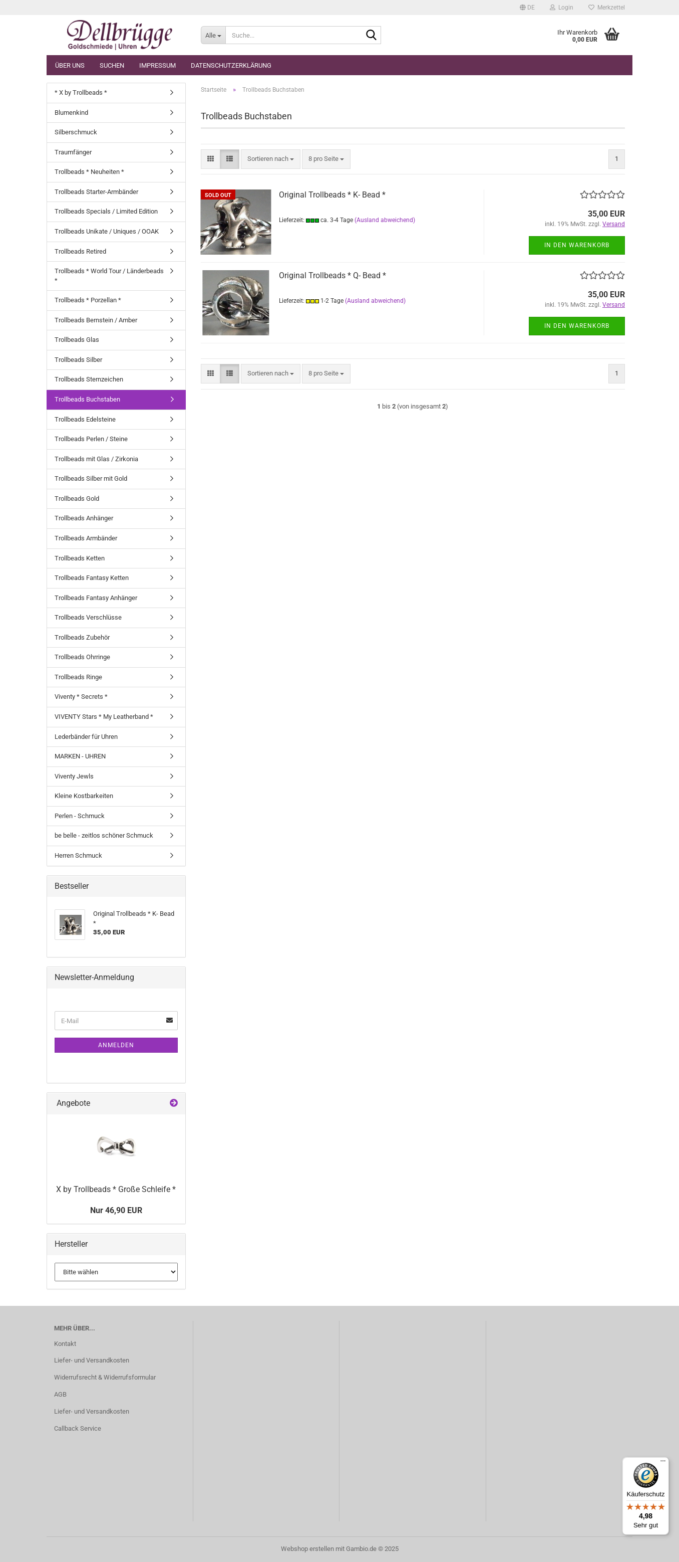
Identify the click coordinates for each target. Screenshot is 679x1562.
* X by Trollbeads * (81, 92)
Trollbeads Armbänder (86, 538)
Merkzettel (606, 7)
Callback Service (77, 1428)
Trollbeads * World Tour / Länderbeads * (109, 275)
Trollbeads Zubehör (82, 637)
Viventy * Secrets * (81, 696)
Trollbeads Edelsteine (85, 419)
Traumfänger (73, 152)
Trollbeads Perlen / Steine (91, 439)
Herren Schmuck (78, 855)
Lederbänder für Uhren (86, 736)
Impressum (157, 65)
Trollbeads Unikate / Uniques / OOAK (107, 231)
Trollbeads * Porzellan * (88, 300)
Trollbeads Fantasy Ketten (92, 577)
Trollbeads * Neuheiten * (89, 171)
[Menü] (663, 1463)
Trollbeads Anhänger (84, 518)
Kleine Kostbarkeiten (84, 796)
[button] (527, 7)
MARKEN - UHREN (80, 756)
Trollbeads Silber (78, 359)
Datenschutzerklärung (231, 65)
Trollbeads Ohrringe (82, 657)
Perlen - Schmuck (80, 816)
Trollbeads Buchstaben (87, 399)
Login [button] (561, 7)
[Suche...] (213, 35)
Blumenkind (71, 112)
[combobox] (270, 159)
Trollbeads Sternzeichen (89, 379)
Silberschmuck (76, 132)
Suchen (112, 65)
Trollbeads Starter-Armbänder (96, 192)
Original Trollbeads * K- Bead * (332, 195)
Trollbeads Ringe (78, 677)
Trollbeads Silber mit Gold (91, 478)
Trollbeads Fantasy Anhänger (96, 598)
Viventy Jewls (74, 776)
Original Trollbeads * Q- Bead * (332, 275)
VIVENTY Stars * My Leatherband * (104, 716)
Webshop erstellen (307, 1548)
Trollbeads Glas (77, 339)
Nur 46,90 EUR (116, 1210)
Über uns (70, 65)
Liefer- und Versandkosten (91, 1360)
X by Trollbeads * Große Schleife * (116, 1189)
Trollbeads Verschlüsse (88, 617)
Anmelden (116, 1045)
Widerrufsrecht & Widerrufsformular (105, 1377)
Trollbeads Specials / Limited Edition (106, 211)
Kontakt (65, 1343)
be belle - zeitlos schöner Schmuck (104, 835)
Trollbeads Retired (80, 251)
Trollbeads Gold (77, 498)
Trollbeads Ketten (80, 558)
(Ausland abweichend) (385, 220)
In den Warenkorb (576, 245)
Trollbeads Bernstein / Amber (96, 320)
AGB (60, 1394)
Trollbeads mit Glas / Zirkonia (96, 459)
